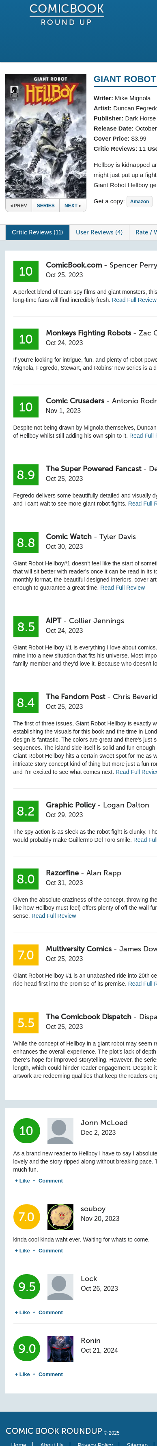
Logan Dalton (126, 805)
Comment (51, 1181)
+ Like (22, 1181)
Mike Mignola (133, 98)
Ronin (91, 1340)
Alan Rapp (103, 872)
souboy (93, 1208)
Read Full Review (134, 300)
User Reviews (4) (99, 232)
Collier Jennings (96, 620)
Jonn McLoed (104, 1122)
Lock (89, 1278)
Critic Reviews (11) (37, 232)
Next (73, 206)
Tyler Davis (117, 536)
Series (46, 206)
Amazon (139, 201)
